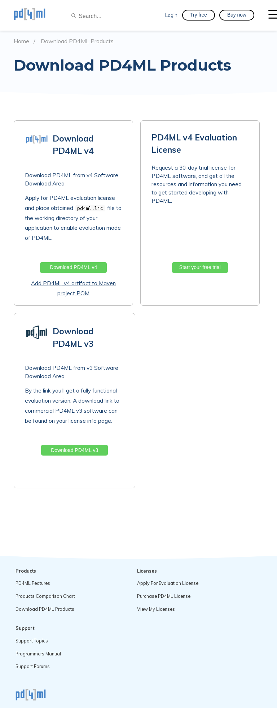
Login (171, 15)
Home (21, 41)
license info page (90, 420)
